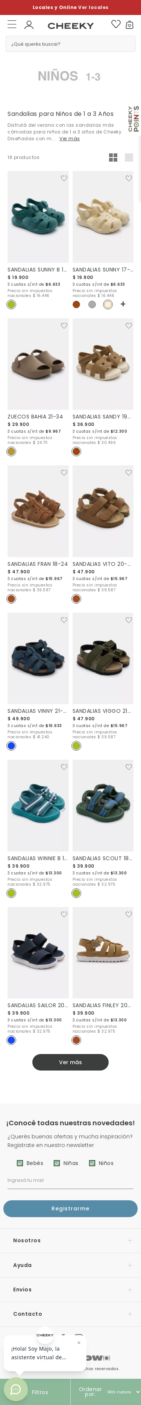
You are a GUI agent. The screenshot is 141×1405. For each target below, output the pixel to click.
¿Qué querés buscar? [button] (36, 43)
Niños (106, 1163)
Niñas (71, 1163)
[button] (29, 24)
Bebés (35, 1163)
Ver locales (93, 7)
